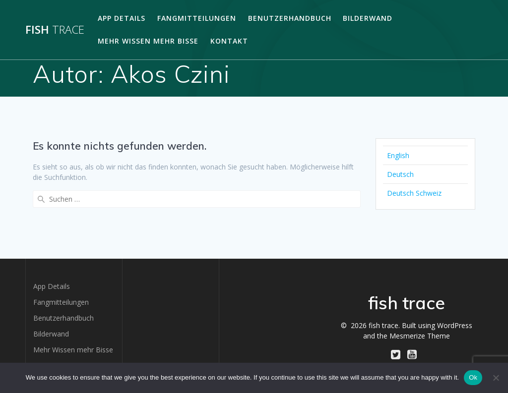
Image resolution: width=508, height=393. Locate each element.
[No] (496, 378)
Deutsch (400, 174)
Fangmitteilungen (196, 18)
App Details (121, 18)
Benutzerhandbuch (289, 18)
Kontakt (229, 41)
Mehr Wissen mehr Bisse (148, 41)
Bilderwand (367, 18)
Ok (473, 377)
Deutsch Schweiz (414, 193)
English (398, 155)
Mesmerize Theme (419, 335)
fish (54, 29)
